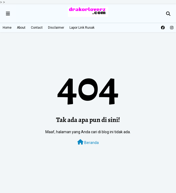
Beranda (88, 142)
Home (7, 27)
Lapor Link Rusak (81, 27)
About (21, 27)
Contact (37, 27)
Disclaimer (56, 27)
